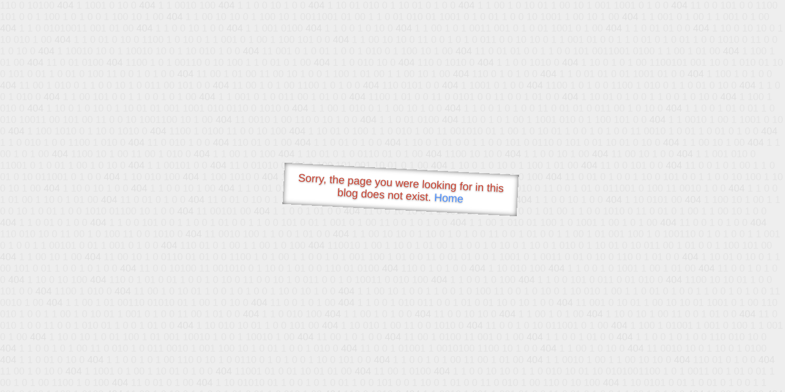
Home (448, 198)
